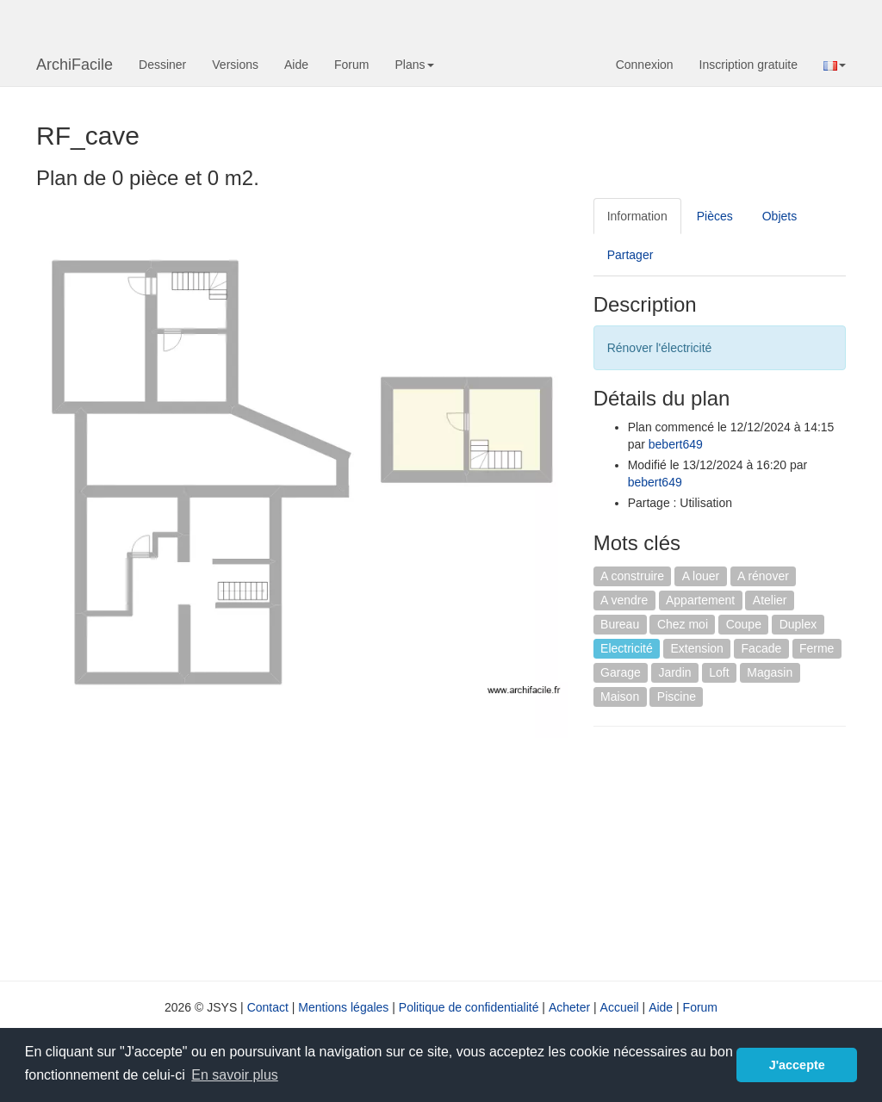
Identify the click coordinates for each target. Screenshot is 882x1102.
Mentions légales (343, 1007)
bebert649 (676, 444)
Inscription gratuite (748, 64)
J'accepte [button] (797, 1065)
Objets (779, 216)
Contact (268, 1007)
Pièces (715, 216)
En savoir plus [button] (234, 1075)
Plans (413, 64)
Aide (296, 64)
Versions (235, 64)
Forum (351, 64)
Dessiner (162, 64)
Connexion (645, 64)
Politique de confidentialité (469, 1007)
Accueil (619, 1007)
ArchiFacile (74, 64)
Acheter (569, 1007)
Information (637, 216)
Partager (630, 255)
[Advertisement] (737, 851)
